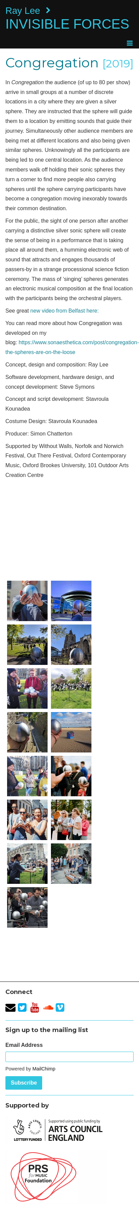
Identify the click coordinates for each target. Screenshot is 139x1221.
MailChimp (43, 1068)
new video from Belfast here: (64, 311)
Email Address (24, 1045)
